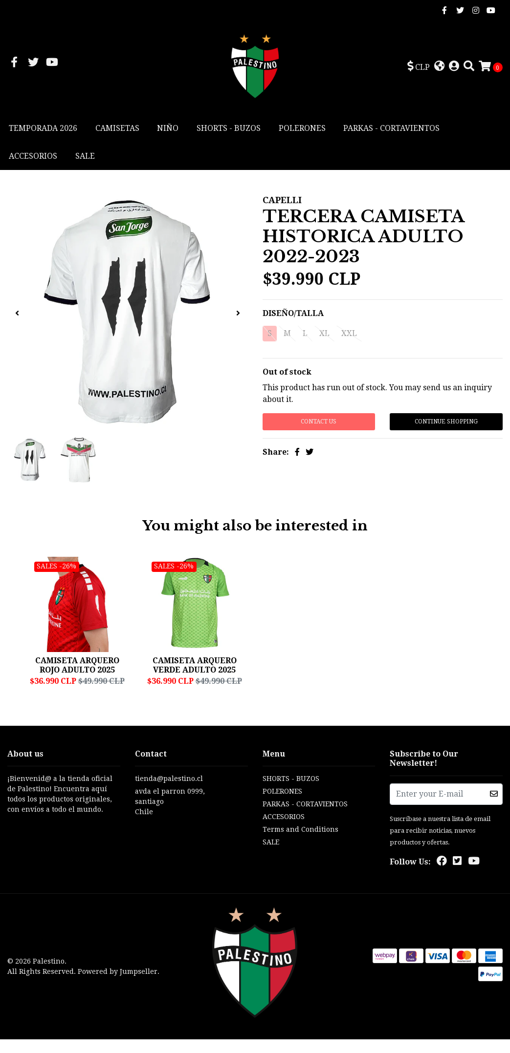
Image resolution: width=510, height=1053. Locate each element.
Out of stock (287, 374)
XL (324, 335)
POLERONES (302, 130)
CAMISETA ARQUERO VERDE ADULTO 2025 (195, 666)
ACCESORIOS (33, 158)
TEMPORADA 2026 (43, 130)
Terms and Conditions (300, 843)
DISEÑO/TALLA (293, 315)
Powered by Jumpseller (117, 985)
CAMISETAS (117, 130)
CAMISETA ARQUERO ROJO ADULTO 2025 (77, 666)
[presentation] (17, 315)
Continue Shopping (446, 423)
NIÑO (167, 130)
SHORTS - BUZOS (229, 130)
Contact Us (318, 423)
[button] (418, 68)
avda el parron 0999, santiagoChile (170, 815)
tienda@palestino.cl (169, 792)
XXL (349, 335)
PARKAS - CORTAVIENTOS (391, 130)
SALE (85, 158)
